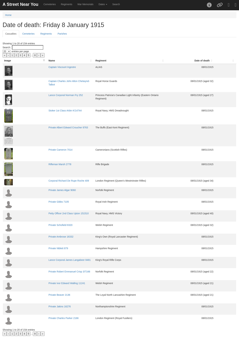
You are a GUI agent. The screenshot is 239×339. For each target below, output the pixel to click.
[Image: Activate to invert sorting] (12, 60)
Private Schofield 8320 (34, 225)
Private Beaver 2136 (33, 294)
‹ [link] (8, 55)
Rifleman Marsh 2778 (33, 164)
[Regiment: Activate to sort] (141, 60)
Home (8, 15)
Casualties (10, 33)
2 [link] (16, 55)
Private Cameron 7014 (34, 149)
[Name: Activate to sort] (55, 60)
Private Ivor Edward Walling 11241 (40, 283)
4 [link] (24, 55)
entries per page (20, 51)
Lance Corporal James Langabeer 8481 (43, 260)
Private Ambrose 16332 (34, 236)
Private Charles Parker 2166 (37, 318)
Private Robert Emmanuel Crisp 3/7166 (43, 271)
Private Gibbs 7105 (32, 201)
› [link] (38, 55)
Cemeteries (49, 4)
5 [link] (28, 55)
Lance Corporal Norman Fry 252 (39, 95)
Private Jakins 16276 (33, 306)
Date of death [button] (214, 60)
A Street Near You (20, 4)
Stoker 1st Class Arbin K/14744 (38, 110)
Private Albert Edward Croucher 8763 (42, 127)
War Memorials (85, 4)
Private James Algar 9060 (36, 190)
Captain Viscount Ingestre (36, 67)
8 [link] (35, 55)
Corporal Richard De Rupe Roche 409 (42, 180)
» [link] (42, 55)
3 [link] (20, 55)
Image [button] (7, 60)
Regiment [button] (95, 60)
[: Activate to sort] (232, 60)
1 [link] (12, 55)
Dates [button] (102, 4)
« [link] (4, 55)
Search (116, 4)
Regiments (66, 4)
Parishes (62, 33)
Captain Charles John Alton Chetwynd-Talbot (46, 81)
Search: (7, 47)
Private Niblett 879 (32, 248)
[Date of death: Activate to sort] (210, 60)
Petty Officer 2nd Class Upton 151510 (42, 213)
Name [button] (25, 60)
